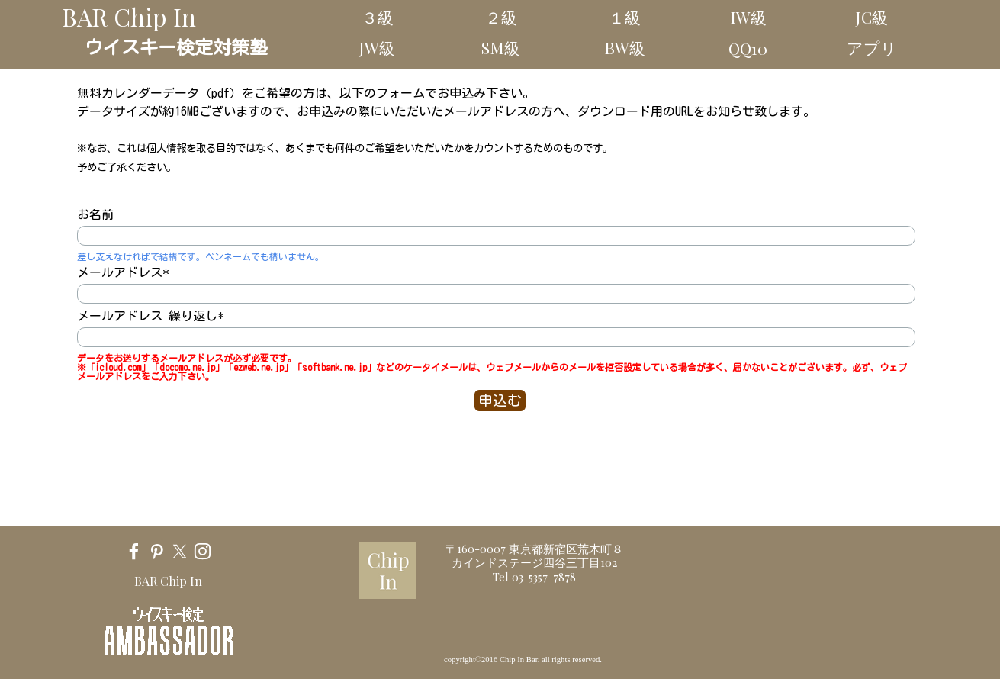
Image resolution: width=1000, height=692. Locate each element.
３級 (378, 16)
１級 (625, 16)
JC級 (872, 16)
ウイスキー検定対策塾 (176, 47)
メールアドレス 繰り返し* (150, 316)
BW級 (624, 47)
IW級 (748, 16)
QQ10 (747, 48)
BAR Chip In (129, 16)
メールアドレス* (123, 272)
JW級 (377, 47)
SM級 (500, 47)
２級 (501, 16)
